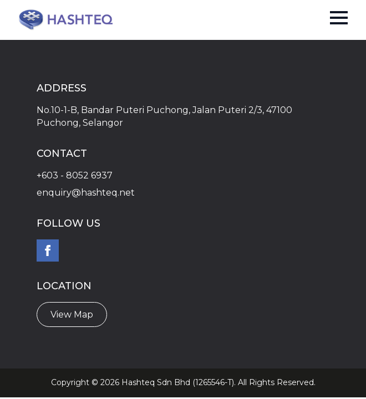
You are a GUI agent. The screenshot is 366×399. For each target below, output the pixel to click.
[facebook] (48, 250)
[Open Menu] (339, 18)
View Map (71, 314)
